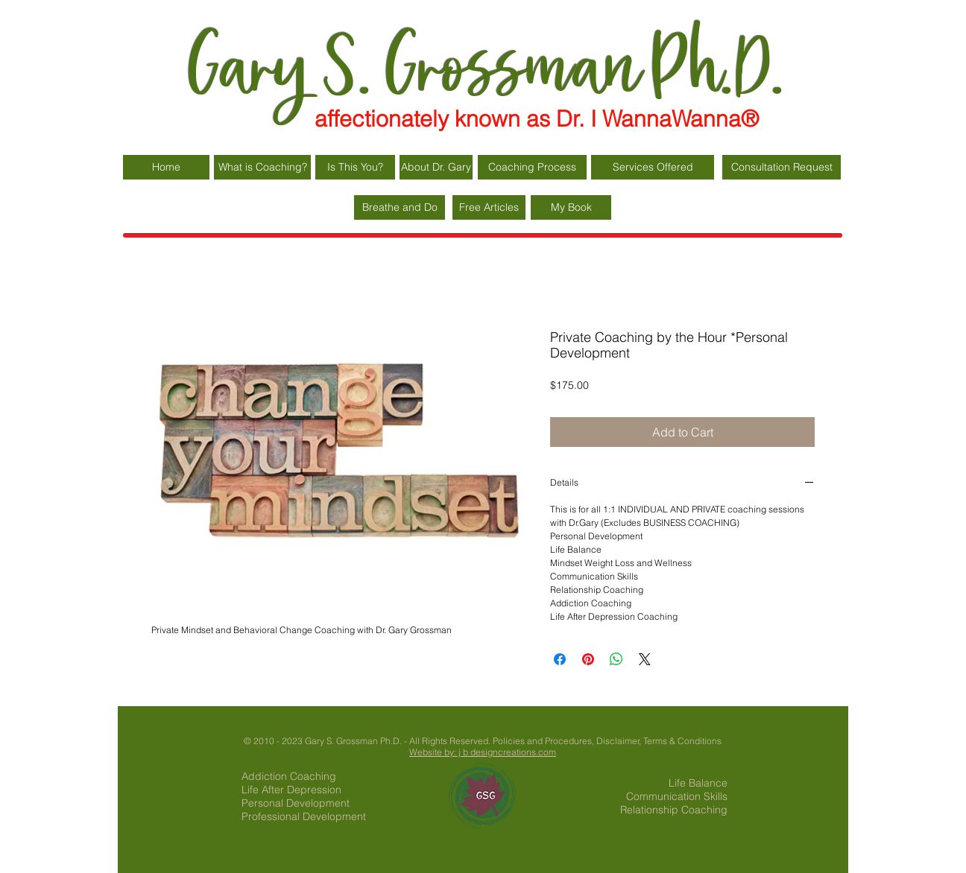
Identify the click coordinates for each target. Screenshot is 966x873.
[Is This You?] (355, 167)
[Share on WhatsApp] (616, 659)
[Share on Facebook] (560, 659)
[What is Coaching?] (262, 167)
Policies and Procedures (542, 740)
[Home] (166, 167)
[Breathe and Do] (399, 207)
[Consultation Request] (781, 167)
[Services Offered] (652, 167)
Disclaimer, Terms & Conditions (659, 740)
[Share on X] (645, 659)
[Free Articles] (488, 207)
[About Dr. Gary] (436, 167)
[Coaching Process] (532, 167)
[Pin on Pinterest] (588, 659)
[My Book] (571, 207)
